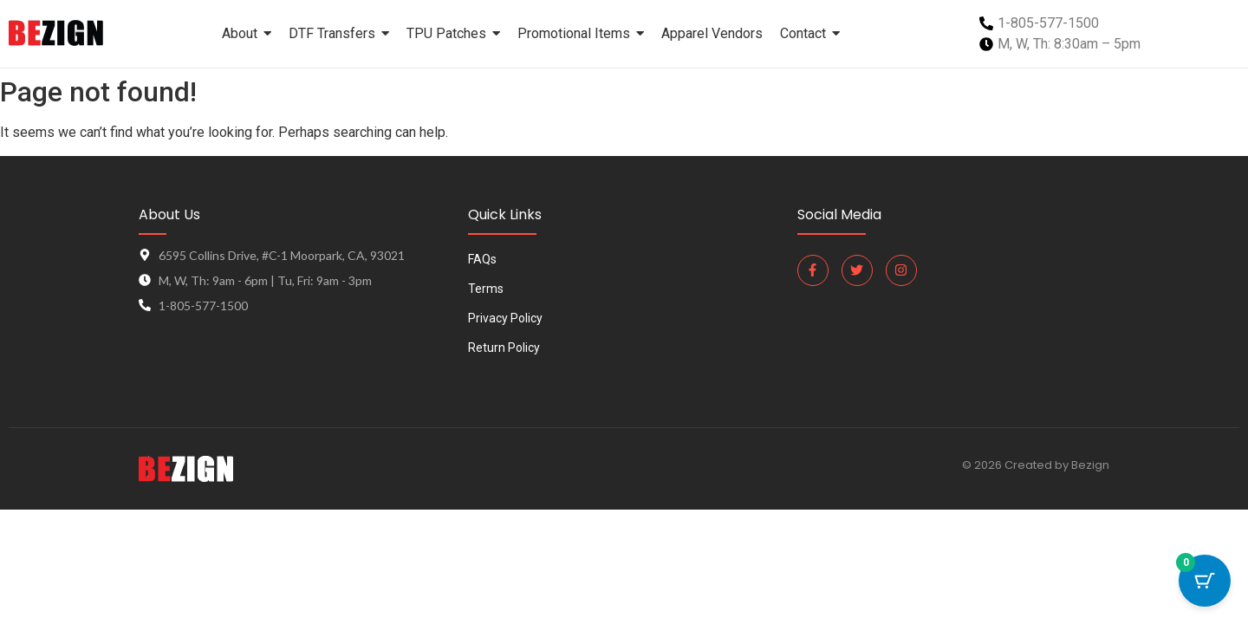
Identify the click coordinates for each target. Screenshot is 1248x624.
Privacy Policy (505, 318)
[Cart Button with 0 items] (1205, 581)
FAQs (482, 259)
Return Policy (504, 348)
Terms (486, 289)
